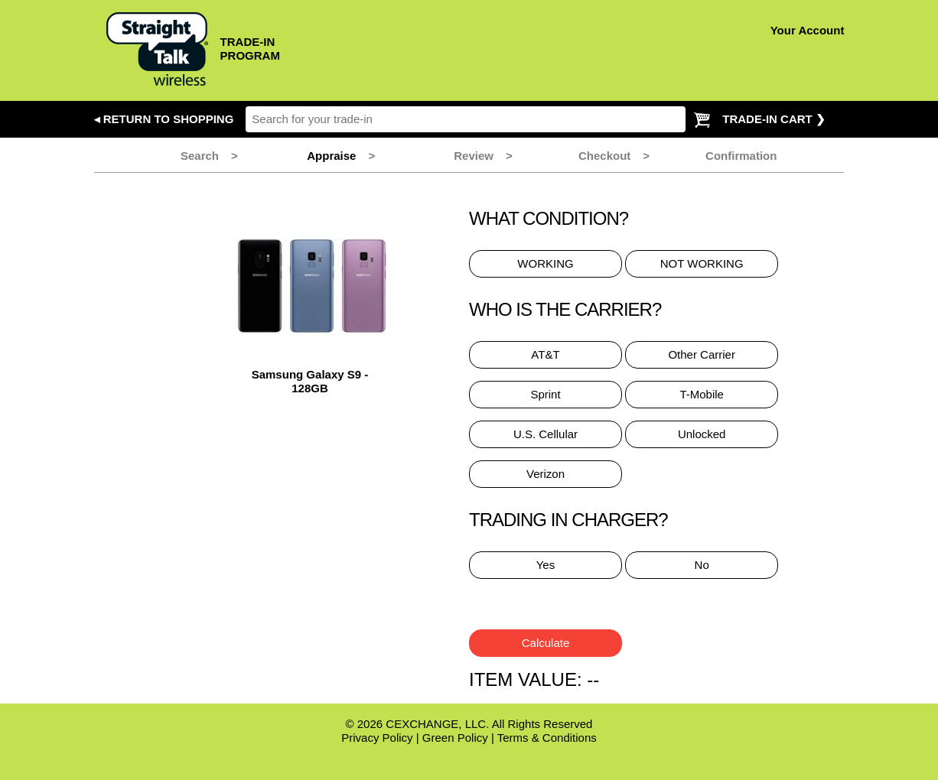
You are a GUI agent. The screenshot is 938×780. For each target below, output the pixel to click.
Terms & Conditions (547, 737)
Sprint (545, 394)
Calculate (546, 642)
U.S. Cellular (545, 433)
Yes (545, 564)
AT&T (545, 354)
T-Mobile (701, 394)
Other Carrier (701, 354)
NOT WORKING (702, 263)
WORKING (545, 263)
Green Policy (455, 737)
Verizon (545, 473)
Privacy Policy (376, 737)
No (702, 564)
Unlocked (702, 433)
